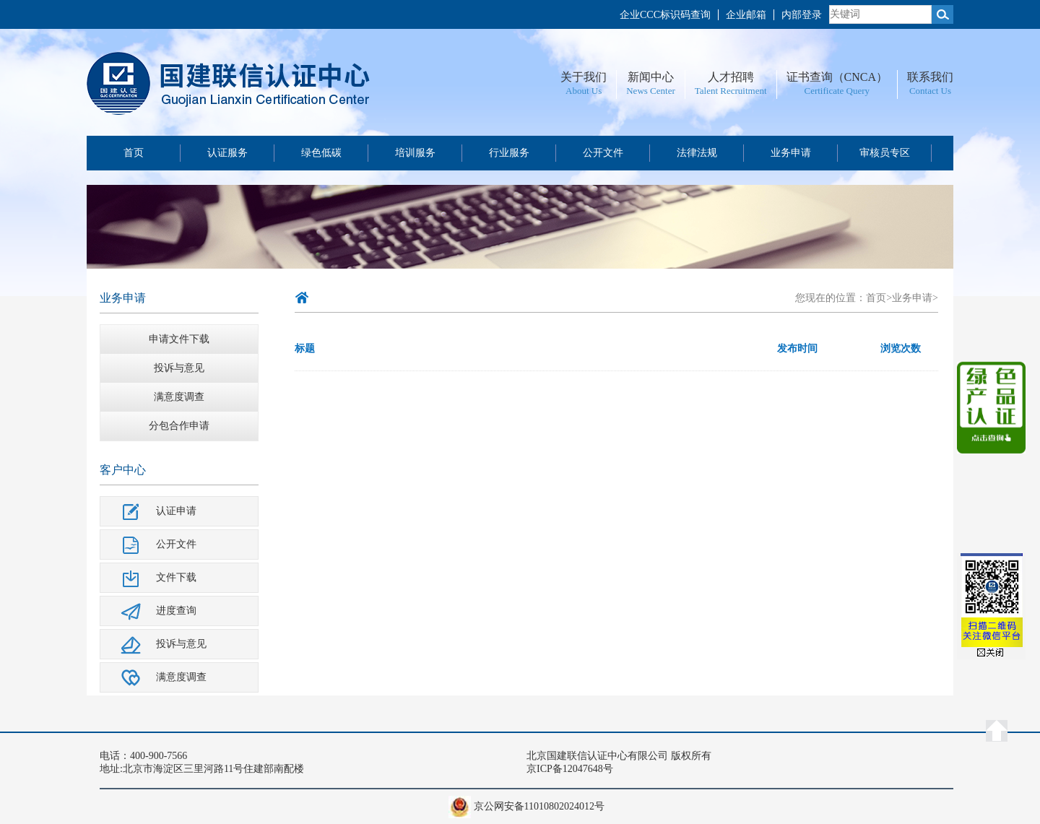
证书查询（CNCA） (837, 77)
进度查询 (176, 610)
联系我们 (930, 77)
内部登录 (801, 14)
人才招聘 (731, 77)
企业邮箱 (746, 14)
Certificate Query (837, 90)
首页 (134, 152)
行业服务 (509, 152)
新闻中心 (651, 77)
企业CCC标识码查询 (665, 14)
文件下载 (176, 577)
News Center (650, 90)
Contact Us (930, 90)
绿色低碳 (321, 152)
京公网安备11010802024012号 (539, 806)
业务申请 (791, 152)
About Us (584, 90)
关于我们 (583, 77)
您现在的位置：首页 (840, 297)
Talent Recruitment (731, 90)
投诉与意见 (179, 368)
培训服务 (415, 152)
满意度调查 (179, 396)
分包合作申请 (179, 425)
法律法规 (697, 152)
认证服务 (227, 152)
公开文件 (603, 152)
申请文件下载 (179, 339)
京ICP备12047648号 (569, 768)
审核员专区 (884, 152)
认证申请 (176, 511)
